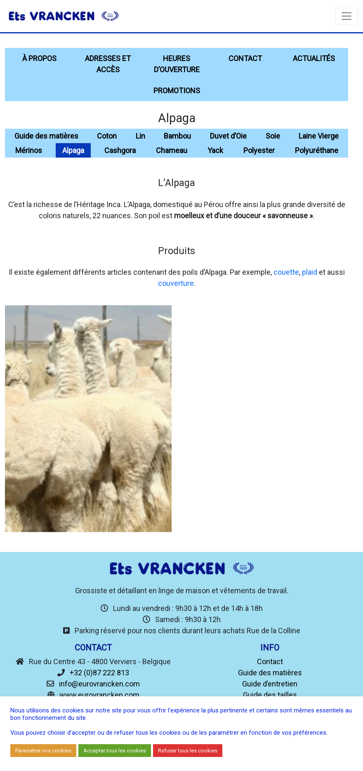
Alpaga (73, 150)
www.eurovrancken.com (99, 695)
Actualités (314, 58)
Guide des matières (46, 136)
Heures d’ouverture (177, 64)
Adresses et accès (108, 64)
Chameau (171, 150)
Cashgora (120, 150)
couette (286, 272)
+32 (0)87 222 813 (99, 672)
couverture (176, 283)
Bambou (177, 136)
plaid (309, 272)
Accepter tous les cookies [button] (114, 750)
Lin (140, 136)
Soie (273, 136)
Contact (245, 58)
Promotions (176, 90)
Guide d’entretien (269, 683)
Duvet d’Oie (228, 136)
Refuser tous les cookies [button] (187, 750)
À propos (39, 58)
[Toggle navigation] (346, 16)
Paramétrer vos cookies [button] (43, 750)
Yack (215, 150)
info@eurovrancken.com (99, 683)
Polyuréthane (316, 150)
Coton (107, 136)
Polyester (259, 150)
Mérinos (28, 150)
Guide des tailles (270, 695)
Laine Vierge (319, 136)
